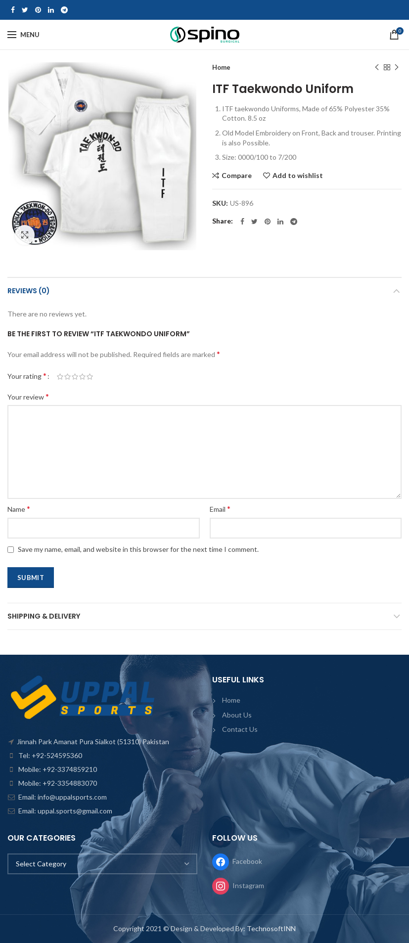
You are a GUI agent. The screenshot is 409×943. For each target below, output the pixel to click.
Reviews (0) (28, 291)
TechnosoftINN (271, 928)
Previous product (377, 67)
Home (221, 67)
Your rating (26, 375)
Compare (237, 175)
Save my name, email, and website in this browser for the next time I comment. (138, 549)
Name (18, 508)
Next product (397, 67)
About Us (237, 715)
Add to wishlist (298, 175)
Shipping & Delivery (43, 616)
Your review (28, 396)
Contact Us (240, 729)
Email (220, 508)
